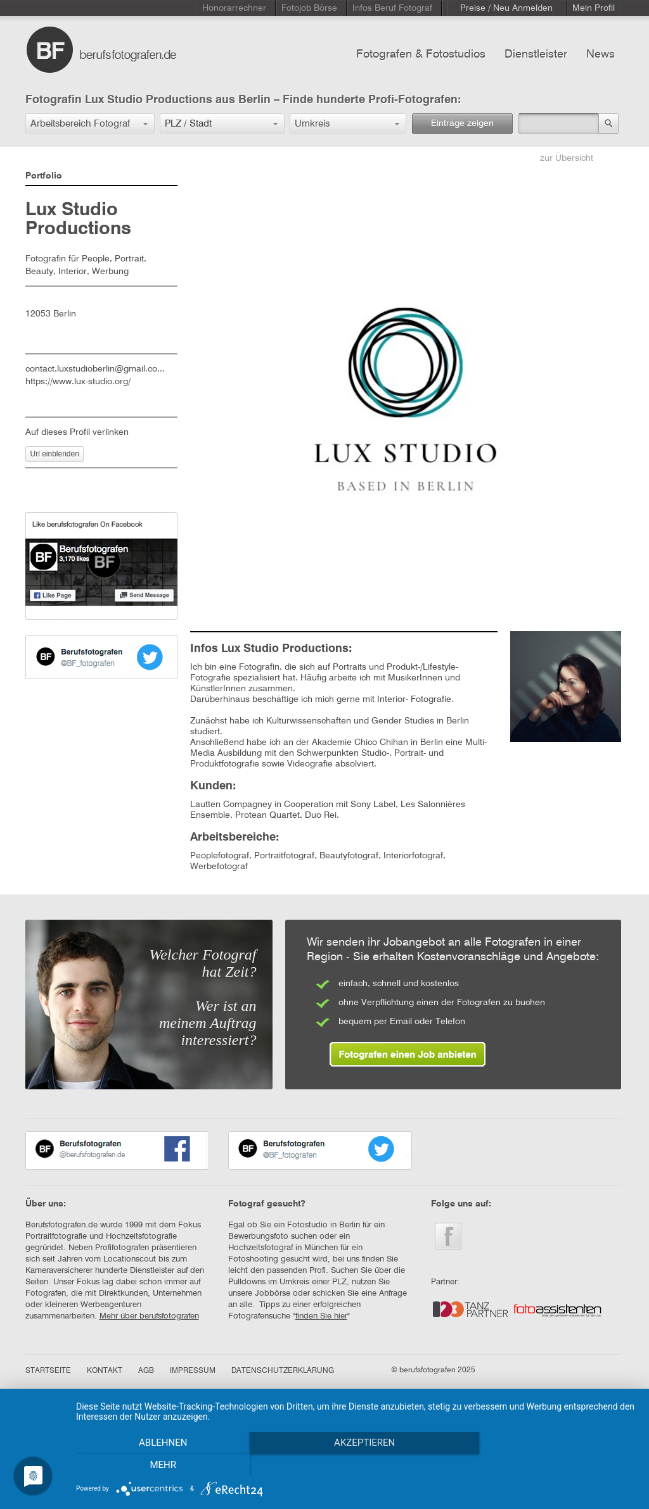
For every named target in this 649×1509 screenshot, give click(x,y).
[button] (90, 123)
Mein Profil (593, 8)
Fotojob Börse (309, 8)
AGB (146, 1371)
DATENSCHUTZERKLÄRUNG (282, 1371)
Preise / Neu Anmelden (506, 8)
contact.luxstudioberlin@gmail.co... (95, 369)
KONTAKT (104, 1371)
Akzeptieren (356, 1465)
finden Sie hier (321, 1316)
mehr (552, 1465)
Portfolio (43, 176)
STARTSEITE (48, 1371)
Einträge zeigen (462, 123)
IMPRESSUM (192, 1371)
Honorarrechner (234, 8)
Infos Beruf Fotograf (392, 8)
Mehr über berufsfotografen (149, 1316)
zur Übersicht (566, 158)
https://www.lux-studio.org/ (78, 381)
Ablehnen (160, 1465)
